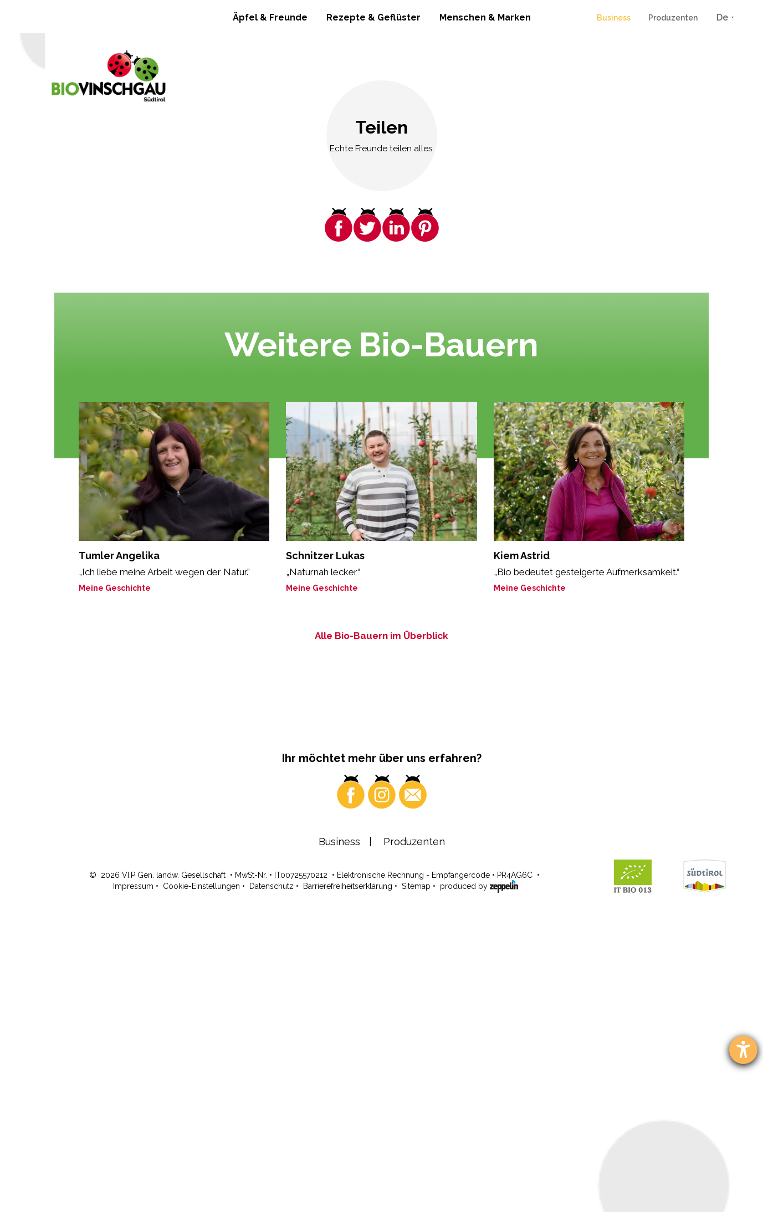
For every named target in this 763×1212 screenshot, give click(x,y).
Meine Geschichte (115, 588)
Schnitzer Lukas (325, 555)
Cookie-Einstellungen (201, 1177)
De (722, 17)
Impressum (133, 1177)
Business (614, 17)
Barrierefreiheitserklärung (347, 1177)
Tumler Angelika (119, 555)
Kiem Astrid (522, 555)
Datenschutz (271, 1177)
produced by (479, 1176)
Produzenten (673, 17)
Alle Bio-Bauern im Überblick (381, 635)
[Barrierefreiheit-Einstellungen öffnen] (743, 1050)
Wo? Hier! (563, 995)
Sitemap (416, 1177)
